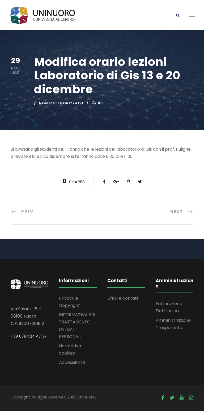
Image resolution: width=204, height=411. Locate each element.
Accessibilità (72, 362)
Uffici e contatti (123, 298)
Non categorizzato (61, 103)
